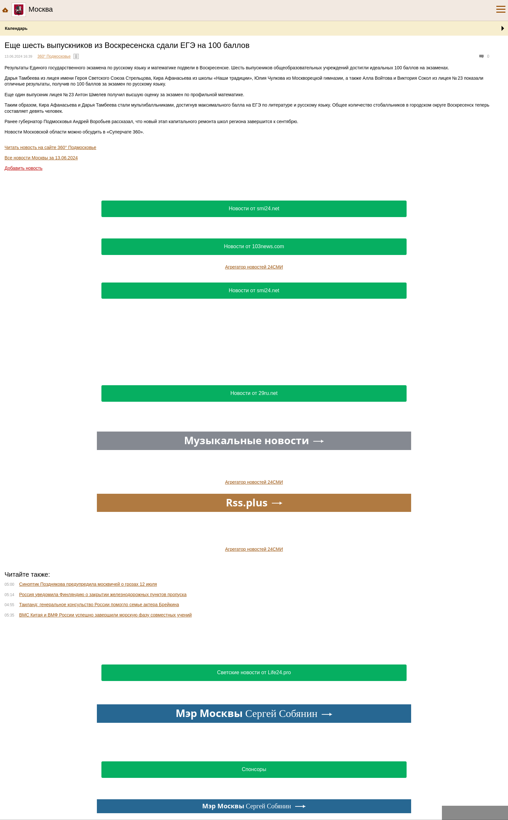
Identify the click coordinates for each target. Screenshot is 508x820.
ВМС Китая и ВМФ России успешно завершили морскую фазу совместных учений (105, 615)
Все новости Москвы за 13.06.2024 (41, 157)
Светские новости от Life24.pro (254, 672)
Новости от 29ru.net (253, 393)
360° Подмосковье (54, 56)
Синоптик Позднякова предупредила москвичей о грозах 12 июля (88, 584)
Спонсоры (254, 769)
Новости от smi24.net (254, 208)
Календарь (16, 28)
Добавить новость (23, 168)
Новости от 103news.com (254, 246)
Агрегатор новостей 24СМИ (254, 267)
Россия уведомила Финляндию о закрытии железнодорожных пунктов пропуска (103, 594)
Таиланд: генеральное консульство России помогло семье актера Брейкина (99, 604)
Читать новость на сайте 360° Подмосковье (50, 147)
